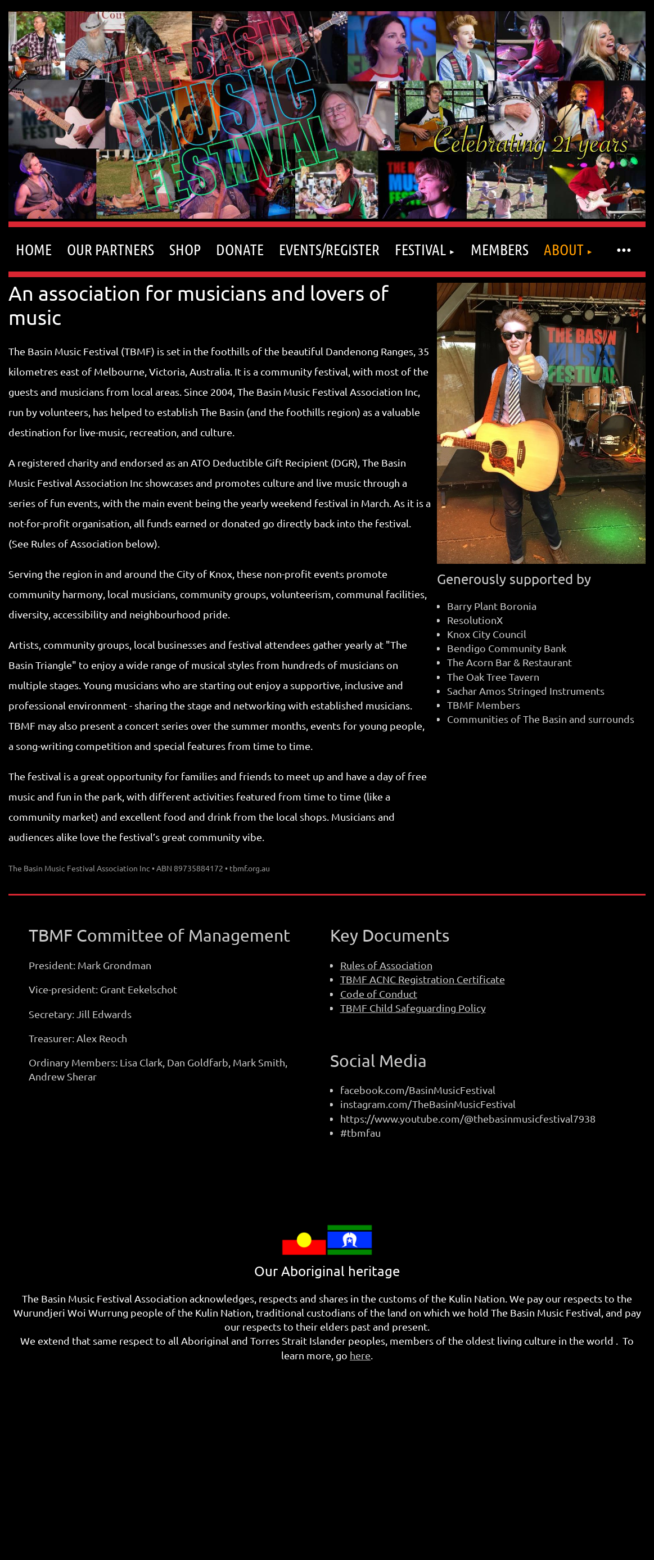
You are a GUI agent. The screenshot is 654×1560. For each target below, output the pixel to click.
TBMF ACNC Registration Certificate (422, 979)
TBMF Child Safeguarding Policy (413, 1008)
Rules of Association (386, 965)
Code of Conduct (378, 994)
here (360, 1355)
